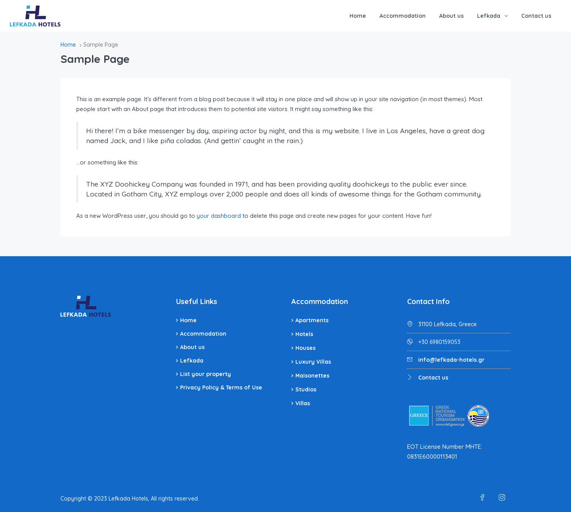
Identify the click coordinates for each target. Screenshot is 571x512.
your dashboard (219, 215)
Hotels (304, 334)
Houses (305, 347)
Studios (305, 389)
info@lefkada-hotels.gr (451, 359)
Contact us (536, 15)
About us (451, 15)
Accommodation (402, 15)
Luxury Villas (313, 361)
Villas (302, 403)
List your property (205, 374)
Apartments (312, 320)
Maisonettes (312, 375)
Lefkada (488, 15)
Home (357, 15)
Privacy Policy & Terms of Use (221, 387)
